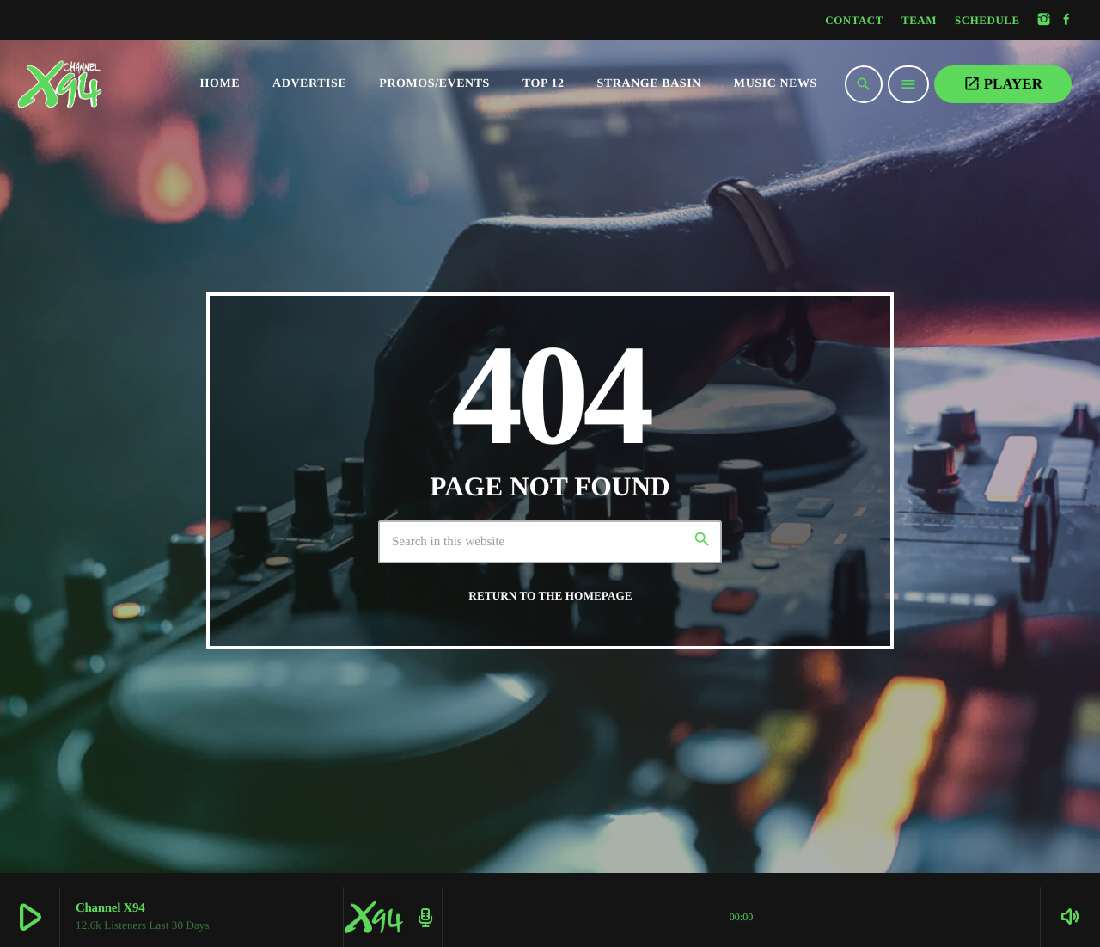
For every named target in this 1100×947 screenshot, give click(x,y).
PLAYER (1002, 83)
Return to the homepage (550, 595)
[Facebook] (1066, 20)
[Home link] (94, 84)
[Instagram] (1044, 20)
